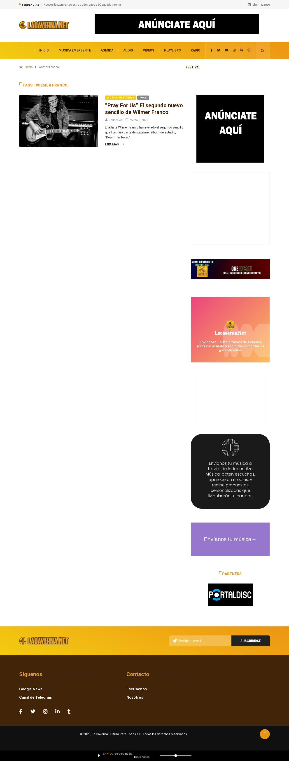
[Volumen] (175, 755)
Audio (128, 50)
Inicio (44, 50)
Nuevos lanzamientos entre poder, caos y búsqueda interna (82, 4)
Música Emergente (75, 50)
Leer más (114, 144)
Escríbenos (136, 688)
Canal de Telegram (35, 697)
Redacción (116, 119)
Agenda (107, 50)
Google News (30, 688)
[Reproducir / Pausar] (99, 755)
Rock (143, 97)
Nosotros (134, 697)
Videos (148, 50)
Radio (195, 50)
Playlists (172, 50)
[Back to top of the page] (265, 733)
